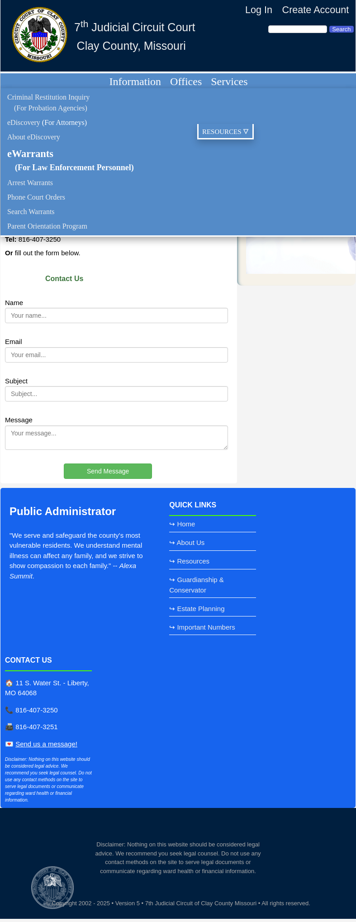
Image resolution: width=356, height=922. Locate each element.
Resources (193, 561)
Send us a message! (46, 744)
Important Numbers (206, 627)
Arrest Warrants (30, 182)
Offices (186, 81)
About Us (191, 542)
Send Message (108, 471)
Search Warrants (31, 211)
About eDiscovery (33, 137)
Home (186, 524)
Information (135, 81)
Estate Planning (200, 608)
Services (229, 81)
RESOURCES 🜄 (225, 131)
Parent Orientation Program (47, 226)
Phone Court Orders (36, 197)
